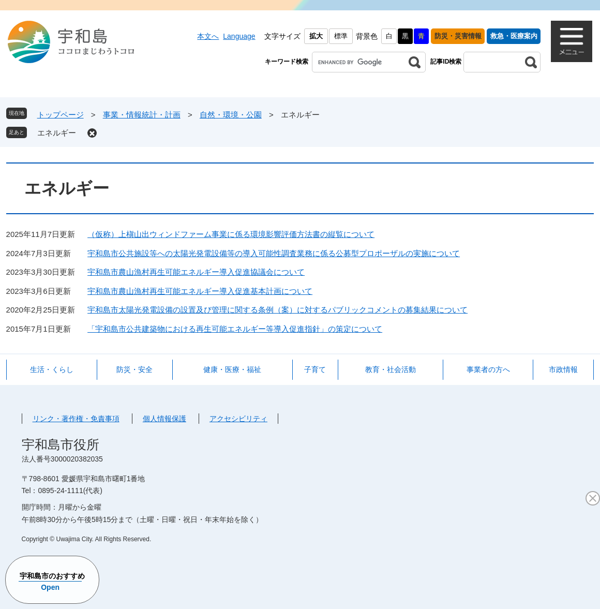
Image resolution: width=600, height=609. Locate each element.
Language (239, 36)
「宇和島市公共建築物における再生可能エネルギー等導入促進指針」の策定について (234, 328)
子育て (315, 369)
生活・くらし (51, 369)
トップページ (60, 114)
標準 (341, 36)
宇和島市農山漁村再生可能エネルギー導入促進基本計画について (199, 291)
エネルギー (56, 132)
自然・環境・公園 (231, 114)
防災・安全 (134, 369)
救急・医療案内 (513, 36)
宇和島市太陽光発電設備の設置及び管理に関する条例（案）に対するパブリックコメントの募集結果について (277, 309)
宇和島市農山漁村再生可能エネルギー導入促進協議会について (196, 272)
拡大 (316, 36)
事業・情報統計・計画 (142, 114)
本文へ (208, 36)
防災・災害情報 (458, 36)
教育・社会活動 (390, 369)
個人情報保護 (164, 418)
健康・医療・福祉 (232, 369)
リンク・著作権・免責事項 (76, 418)
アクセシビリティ (238, 418)
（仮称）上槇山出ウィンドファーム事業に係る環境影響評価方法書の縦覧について (230, 234)
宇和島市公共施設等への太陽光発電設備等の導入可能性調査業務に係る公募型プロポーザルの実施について (273, 253)
